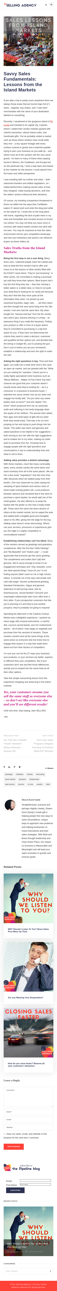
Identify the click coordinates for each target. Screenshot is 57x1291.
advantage (9, 774)
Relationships (34, 779)
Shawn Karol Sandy (31, 800)
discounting (40, 774)
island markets (10, 779)
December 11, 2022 (16, 1251)
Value (48, 784)
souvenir (21, 784)
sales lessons (10, 784)
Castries (30, 774)
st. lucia (30, 784)
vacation (39, 784)
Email (9, 1181)
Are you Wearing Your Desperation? (25, 997)
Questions (22, 779)
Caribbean (19, 774)
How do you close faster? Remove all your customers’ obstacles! (26, 1064)
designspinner (38, 1287)
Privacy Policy (40, 1284)
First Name (11, 1185)
